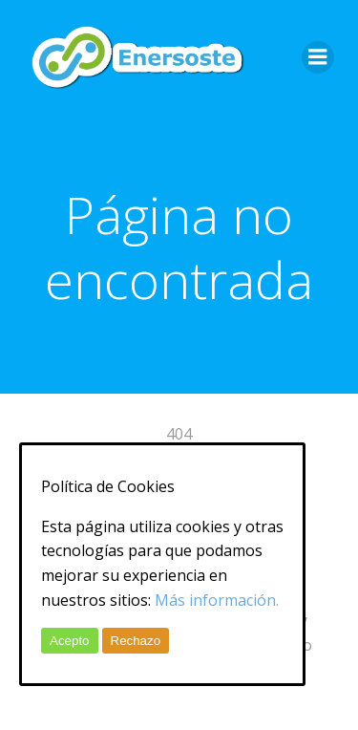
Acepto (70, 640)
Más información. (217, 600)
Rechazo (136, 640)
